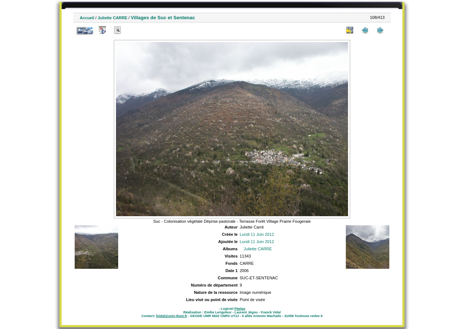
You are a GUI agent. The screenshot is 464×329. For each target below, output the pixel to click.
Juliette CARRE (112, 18)
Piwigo (240, 309)
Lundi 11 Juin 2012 (257, 234)
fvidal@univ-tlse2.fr (171, 316)
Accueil (87, 18)
